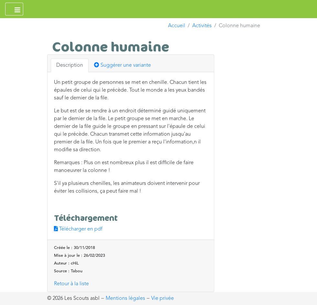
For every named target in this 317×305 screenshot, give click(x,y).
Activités (202, 25)
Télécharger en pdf (78, 229)
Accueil (176, 25)
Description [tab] (69, 65)
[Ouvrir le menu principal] (14, 9)
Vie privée (162, 298)
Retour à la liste (71, 284)
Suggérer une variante (122, 65)
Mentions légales (125, 298)
